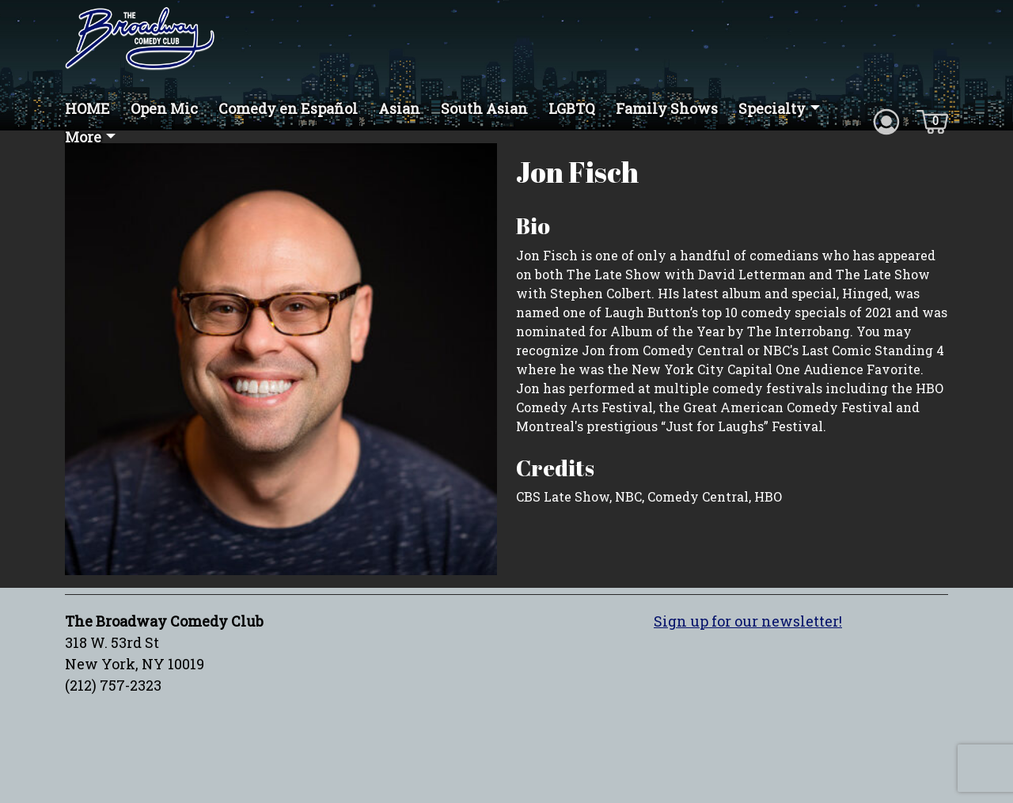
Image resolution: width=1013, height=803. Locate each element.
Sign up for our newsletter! (748, 621)
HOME (87, 108)
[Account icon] (886, 120)
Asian (399, 108)
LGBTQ (571, 108)
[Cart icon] (932, 120)
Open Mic (164, 108)
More (83, 136)
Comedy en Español (288, 108)
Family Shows (667, 108)
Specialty (772, 108)
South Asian (484, 108)
